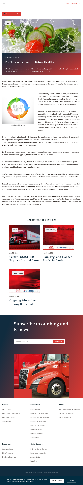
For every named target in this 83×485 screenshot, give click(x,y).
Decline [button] (71, 480)
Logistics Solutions (36, 433)
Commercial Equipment (67, 413)
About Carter (6, 409)
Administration (35, 457)
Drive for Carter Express (38, 449)
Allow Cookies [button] (57, 480)
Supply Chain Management (39, 417)
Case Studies (34, 437)
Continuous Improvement (11, 413)
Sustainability (7, 421)
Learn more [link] (29, 481)
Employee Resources (9, 457)
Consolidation (35, 409)
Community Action (8, 417)
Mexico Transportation (38, 421)
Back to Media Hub (13, 14)
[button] (4, 3)
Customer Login (7, 449)
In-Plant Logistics (36, 429)
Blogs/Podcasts (7, 453)
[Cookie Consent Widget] (41, 480)
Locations (33, 461)
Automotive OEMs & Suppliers (69, 409)
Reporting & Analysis (37, 425)
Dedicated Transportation (39, 413)
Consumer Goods (65, 417)
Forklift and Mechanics (38, 453)
